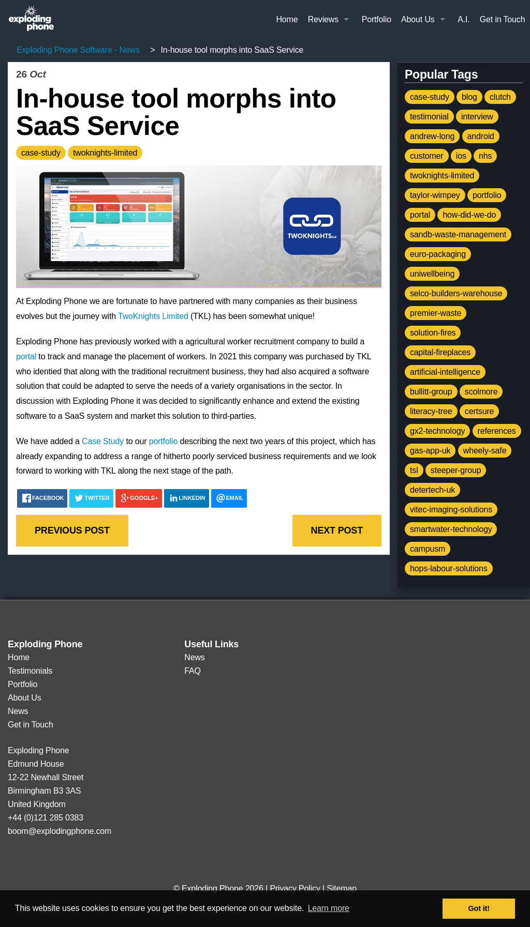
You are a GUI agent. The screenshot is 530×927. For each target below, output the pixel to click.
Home (287, 19)
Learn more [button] (328, 908)
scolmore (481, 391)
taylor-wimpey (435, 195)
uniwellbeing (432, 273)
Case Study (103, 441)
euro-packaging (438, 254)
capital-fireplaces (440, 352)
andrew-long (432, 136)
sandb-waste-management (458, 234)
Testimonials (30, 670)
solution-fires (432, 332)
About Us (418, 19)
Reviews (323, 19)
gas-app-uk (430, 450)
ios (461, 155)
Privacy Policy (295, 888)
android (480, 136)
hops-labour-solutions (449, 568)
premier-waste (435, 313)
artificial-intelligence (445, 372)
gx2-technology (437, 431)
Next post (337, 530)
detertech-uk (432, 489)
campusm (427, 548)
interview (477, 116)
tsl (414, 470)
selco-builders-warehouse (456, 293)
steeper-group (456, 470)
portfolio (163, 441)
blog (469, 97)
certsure (479, 411)
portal (26, 356)
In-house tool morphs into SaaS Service (176, 112)
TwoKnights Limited (153, 316)
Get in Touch (502, 19)
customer (427, 155)
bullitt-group (431, 391)
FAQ (192, 670)
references (497, 431)
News (18, 711)
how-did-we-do (469, 214)
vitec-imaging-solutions (451, 509)
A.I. (463, 19)
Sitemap (342, 888)
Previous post (72, 530)
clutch (500, 97)
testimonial (429, 116)
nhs (485, 155)
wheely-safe (485, 450)
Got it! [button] (479, 908)
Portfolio (376, 19)
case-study (41, 152)
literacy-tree (431, 411)
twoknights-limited (105, 152)
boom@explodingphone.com (59, 831)
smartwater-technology (451, 529)
